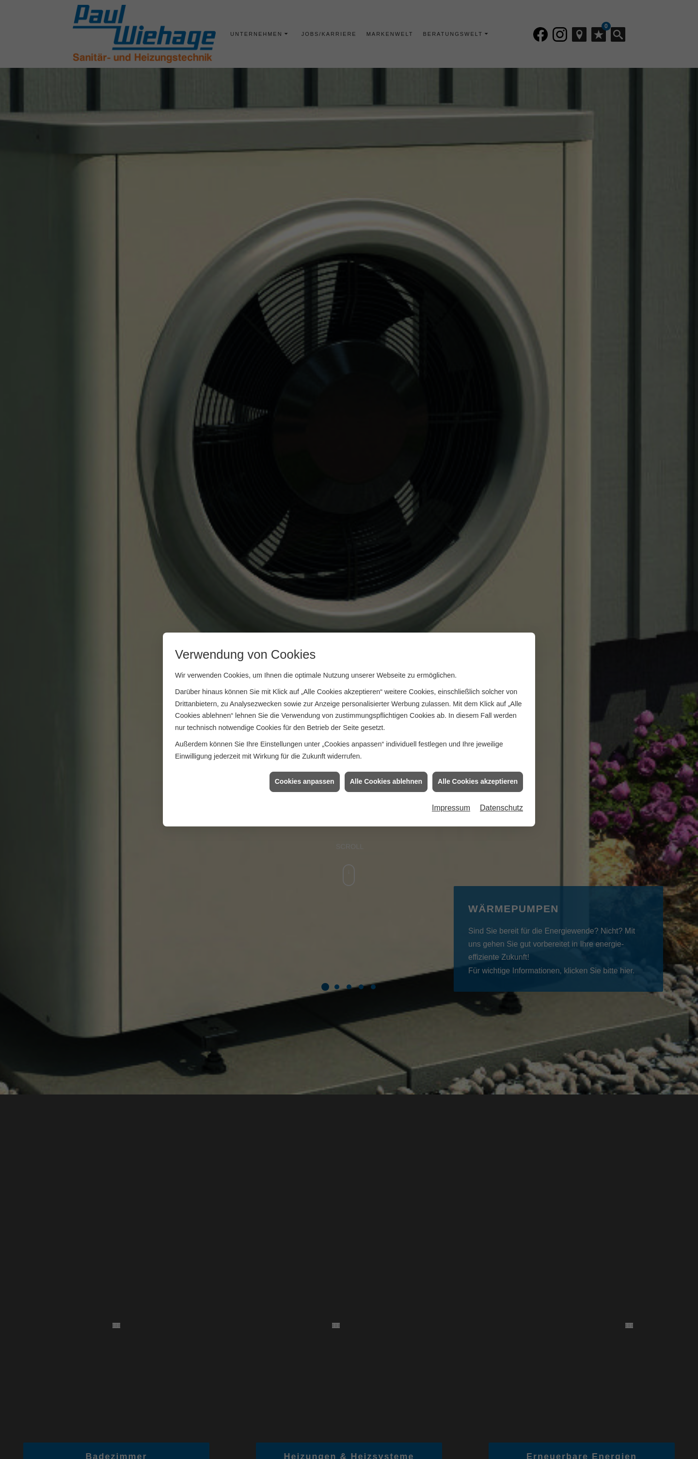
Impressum (451, 798)
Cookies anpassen (304, 772)
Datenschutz (501, 798)
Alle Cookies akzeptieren (478, 772)
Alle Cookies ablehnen (386, 772)
